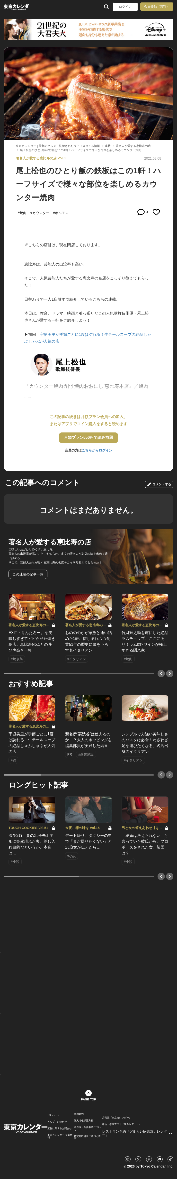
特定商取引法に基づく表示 (87, 1137)
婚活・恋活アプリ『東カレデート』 (121, 1124)
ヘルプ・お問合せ (57, 1122)
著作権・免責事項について (87, 1128)
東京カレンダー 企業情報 (59, 1136)
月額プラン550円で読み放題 (88, 437)
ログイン (125, 7)
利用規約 (79, 1114)
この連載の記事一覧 (28, 574)
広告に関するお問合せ (59, 1128)
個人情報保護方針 (83, 1120)
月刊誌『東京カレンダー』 (116, 1118)
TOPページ (53, 1115)
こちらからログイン (97, 450)
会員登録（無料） (156, 6)
